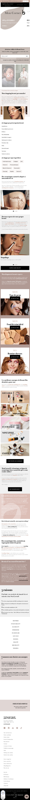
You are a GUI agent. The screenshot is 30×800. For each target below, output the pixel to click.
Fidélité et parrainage (8, 748)
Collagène (16, 161)
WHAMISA (15, 648)
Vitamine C (5, 164)
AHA (21, 161)
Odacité (6, 783)
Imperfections (4, 126)
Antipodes (6, 785)
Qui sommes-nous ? (15, 489)
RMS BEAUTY (15, 645)
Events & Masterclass (8, 739)
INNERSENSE (15, 630)
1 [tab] (13, 211)
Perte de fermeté (5, 148)
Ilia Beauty (6, 774)
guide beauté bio (23, 576)
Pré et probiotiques (14, 164)
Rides (3, 145)
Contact (5, 744)
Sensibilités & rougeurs (6, 137)
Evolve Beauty (7, 781)
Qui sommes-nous (8, 733)
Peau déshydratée (5, 134)
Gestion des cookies (8, 755)
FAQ (5, 750)
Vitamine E (18, 171)
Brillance (3, 131)
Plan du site (6, 768)
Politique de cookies (8, 752)
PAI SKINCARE (15, 633)
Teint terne (4, 151)
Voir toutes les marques (15, 461)
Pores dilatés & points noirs (7, 129)
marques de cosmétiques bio (9, 535)
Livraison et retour (8, 746)
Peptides (12, 171)
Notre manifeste (7, 735)
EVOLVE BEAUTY (15, 623)
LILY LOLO (16, 636)
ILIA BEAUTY (15, 626)
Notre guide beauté (15, 268)
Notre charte (6, 737)
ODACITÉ (15, 642)
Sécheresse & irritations (6, 140)
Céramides (5, 171)
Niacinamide (16, 168)
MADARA (15, 639)
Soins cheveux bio (8, 763)
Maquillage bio (7, 765)
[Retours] (26, 4)
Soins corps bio (7, 761)
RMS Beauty (6, 776)
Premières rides (5, 143)
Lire (15, 61)
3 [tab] (16, 211)
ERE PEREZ (16, 620)
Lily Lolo (5, 772)
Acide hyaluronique (7, 161)
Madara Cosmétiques (9, 779)
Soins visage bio (5, 546)
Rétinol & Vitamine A (7, 168)
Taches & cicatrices (6, 154)
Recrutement (6, 741)
